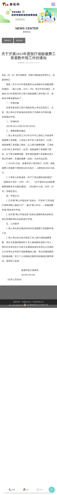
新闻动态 (7, 41)
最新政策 (19, 41)
